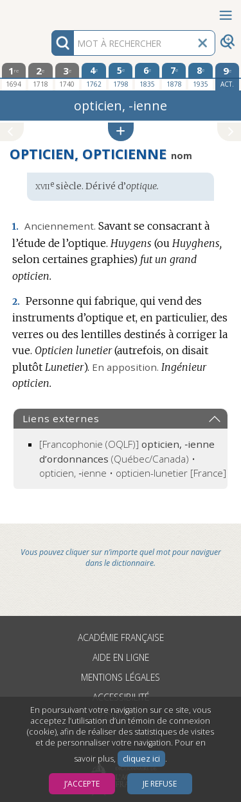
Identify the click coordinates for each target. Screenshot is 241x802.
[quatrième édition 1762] (94, 76)
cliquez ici (141, 758)
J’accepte (82, 783)
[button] (121, 132)
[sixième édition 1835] (147, 76)
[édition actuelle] (227, 76)
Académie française (121, 637)
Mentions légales (120, 677)
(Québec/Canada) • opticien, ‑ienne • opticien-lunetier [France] (132, 458)
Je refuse (160, 783)
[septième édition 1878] (174, 76)
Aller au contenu (50, 11)
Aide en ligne (121, 657)
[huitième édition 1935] (200, 76)
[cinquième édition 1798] (121, 76)
